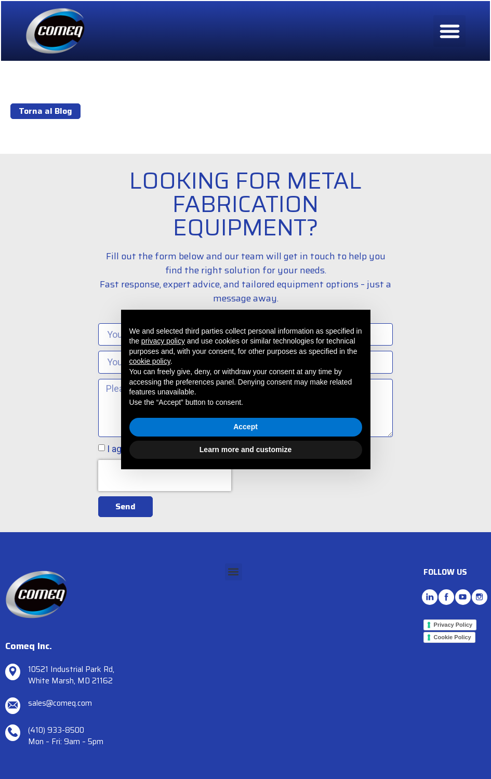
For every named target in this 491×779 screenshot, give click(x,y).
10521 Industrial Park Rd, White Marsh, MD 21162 (71, 675)
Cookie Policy (452, 637)
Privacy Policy (453, 625)
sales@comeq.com (60, 703)
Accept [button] (245, 426)
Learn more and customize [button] (245, 449)
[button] (449, 32)
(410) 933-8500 (56, 730)
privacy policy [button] (163, 341)
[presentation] (164, 482)
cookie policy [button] (149, 361)
